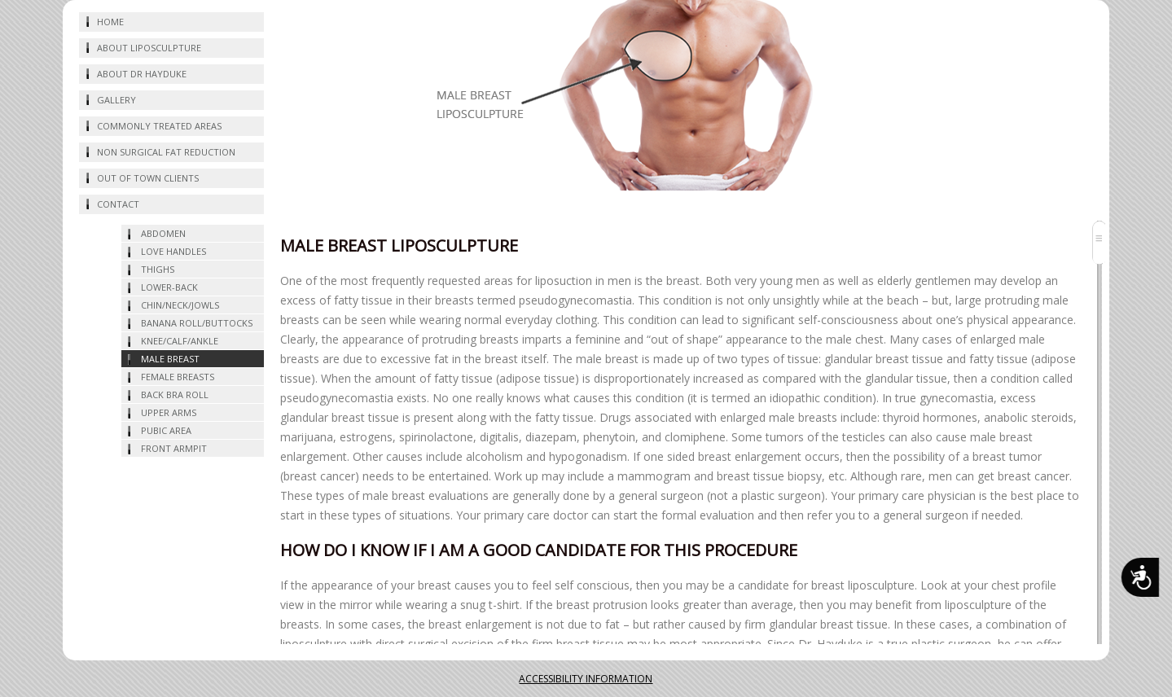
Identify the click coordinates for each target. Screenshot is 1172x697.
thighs (157, 269)
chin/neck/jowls (180, 305)
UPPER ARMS (168, 412)
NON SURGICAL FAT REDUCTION (166, 152)
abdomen (163, 233)
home (110, 21)
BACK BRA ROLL (175, 394)
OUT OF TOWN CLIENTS (148, 178)
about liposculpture (149, 48)
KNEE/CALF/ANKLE (179, 341)
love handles (173, 251)
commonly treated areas (159, 126)
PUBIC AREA (166, 430)
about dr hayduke (142, 74)
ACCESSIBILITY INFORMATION (585, 679)
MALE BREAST (170, 359)
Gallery (116, 100)
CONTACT (118, 204)
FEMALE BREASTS (177, 376)
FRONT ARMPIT (174, 448)
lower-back (169, 287)
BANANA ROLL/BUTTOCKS (196, 323)
